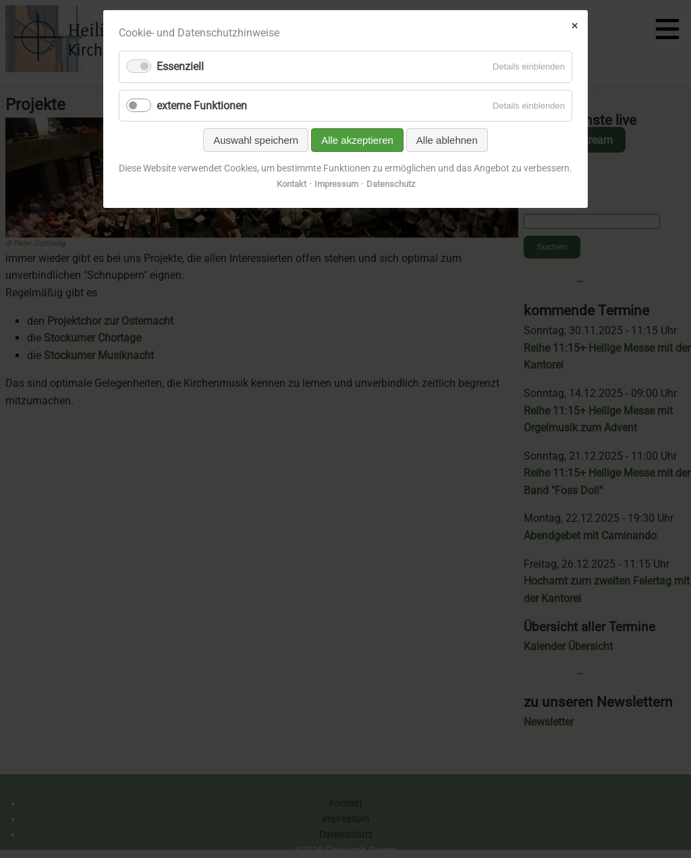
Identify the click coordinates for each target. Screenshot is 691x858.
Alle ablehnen (447, 140)
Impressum (336, 184)
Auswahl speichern (255, 140)
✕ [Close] (574, 25)
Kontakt (291, 184)
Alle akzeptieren (357, 140)
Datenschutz (390, 184)
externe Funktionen (202, 105)
